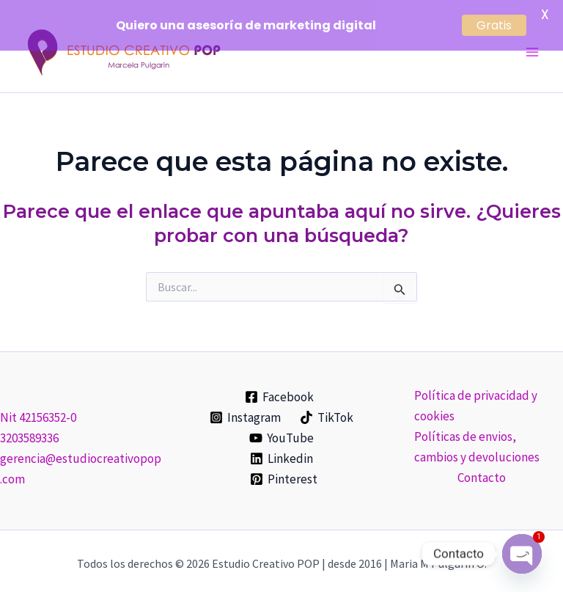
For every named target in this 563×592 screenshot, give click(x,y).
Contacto (481, 466)
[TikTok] (326, 406)
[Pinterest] (284, 468)
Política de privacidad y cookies (475, 394)
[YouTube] (281, 427)
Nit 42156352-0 (38, 406)
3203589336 (29, 427)
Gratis (494, 25)
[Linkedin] (281, 447)
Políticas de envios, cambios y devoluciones (477, 435)
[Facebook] (279, 385)
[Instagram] (245, 406)
